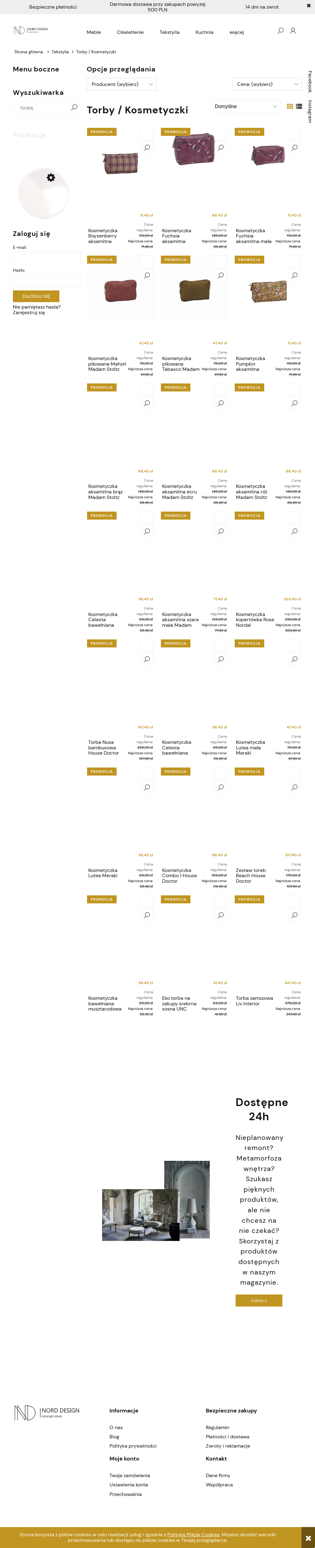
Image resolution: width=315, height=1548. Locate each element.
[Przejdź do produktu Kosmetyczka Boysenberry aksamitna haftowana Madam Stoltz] (120, 175)
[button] (147, 148)
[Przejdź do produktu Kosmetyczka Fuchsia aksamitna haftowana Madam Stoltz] (194, 175)
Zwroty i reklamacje (228, 1446)
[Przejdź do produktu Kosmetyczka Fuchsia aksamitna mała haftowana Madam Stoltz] (268, 175)
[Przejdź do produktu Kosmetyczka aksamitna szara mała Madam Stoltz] (194, 559)
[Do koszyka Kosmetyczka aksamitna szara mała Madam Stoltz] (220, 518)
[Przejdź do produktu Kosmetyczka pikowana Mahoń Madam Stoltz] (120, 303)
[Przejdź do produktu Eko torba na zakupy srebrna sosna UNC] (194, 943)
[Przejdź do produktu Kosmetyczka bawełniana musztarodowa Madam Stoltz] (120, 943)
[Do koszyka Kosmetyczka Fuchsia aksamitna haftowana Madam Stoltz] (220, 134)
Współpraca (219, 1484)
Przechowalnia (126, 1494)
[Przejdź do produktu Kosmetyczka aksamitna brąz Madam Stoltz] (120, 431)
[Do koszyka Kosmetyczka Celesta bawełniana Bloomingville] (147, 518)
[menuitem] (93, 32)
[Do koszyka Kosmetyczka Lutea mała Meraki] (294, 645)
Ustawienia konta (129, 1484)
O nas (116, 1427)
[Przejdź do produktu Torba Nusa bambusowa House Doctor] (120, 687)
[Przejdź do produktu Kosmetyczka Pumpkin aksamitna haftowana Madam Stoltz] (268, 303)
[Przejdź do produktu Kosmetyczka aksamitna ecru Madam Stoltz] (194, 431)
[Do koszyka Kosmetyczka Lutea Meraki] (147, 774)
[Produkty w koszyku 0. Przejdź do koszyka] (268, 31)
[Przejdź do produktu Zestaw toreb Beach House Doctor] (268, 815)
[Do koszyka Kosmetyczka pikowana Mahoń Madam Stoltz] (147, 262)
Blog (114, 1436)
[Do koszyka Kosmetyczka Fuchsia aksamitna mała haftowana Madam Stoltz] (294, 134)
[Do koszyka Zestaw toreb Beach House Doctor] (294, 774)
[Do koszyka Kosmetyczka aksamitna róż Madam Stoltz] (294, 389)
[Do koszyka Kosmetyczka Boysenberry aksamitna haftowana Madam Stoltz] (147, 134)
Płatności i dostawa (227, 1436)
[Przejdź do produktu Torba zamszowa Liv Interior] (268, 943)
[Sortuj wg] (247, 106)
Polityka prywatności (133, 1446)
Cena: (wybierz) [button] (255, 84)
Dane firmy (218, 1475)
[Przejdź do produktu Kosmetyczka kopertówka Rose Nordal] (268, 559)
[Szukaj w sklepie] (42, 108)
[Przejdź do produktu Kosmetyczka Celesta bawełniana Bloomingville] (120, 559)
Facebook (310, 82)
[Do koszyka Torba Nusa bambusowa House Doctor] (147, 645)
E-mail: (20, 247)
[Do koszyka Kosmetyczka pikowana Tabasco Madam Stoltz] (220, 262)
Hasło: (19, 270)
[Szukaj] (74, 108)
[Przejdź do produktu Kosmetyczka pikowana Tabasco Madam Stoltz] (194, 303)
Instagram (310, 111)
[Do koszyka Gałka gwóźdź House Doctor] (67, 152)
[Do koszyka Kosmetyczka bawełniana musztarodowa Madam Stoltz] (147, 901)
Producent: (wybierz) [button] (115, 84)
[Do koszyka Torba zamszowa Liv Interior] (294, 901)
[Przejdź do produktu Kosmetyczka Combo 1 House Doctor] (194, 815)
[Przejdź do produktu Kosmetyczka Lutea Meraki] (120, 815)
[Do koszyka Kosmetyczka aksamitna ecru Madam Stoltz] (220, 389)
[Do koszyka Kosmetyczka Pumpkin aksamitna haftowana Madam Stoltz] (294, 262)
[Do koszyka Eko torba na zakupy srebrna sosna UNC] (220, 901)
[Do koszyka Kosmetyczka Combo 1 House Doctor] (220, 774)
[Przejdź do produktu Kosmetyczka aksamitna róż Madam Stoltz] (268, 431)
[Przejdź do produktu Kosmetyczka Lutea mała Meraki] (268, 687)
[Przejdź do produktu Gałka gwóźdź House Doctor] (43, 193)
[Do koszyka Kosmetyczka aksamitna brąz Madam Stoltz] (147, 389)
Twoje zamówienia (130, 1475)
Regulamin (217, 1427)
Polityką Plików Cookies (193, 1534)
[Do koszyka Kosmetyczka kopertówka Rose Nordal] (294, 518)
